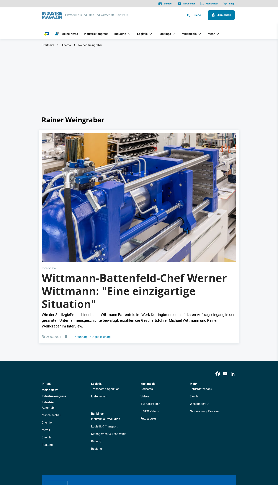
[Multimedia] (188, 34)
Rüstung (47, 380)
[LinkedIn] (232, 309)
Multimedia (148, 319)
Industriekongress (54, 331)
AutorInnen (95, 430)
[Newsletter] (186, 3)
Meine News (50, 325)
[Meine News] (66, 34)
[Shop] (229, 3)
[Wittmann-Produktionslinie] (139, 165)
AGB (67, 463)
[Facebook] (217, 309)
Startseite (48, 45)
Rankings (97, 349)
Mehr (193, 319)
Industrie (48, 337)
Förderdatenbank (201, 324)
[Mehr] (210, 34)
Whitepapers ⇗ (199, 339)
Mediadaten (151, 430)
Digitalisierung (100, 272)
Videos (144, 331)
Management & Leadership (108, 369)
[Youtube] (225, 309)
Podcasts (146, 324)
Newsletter (112, 430)
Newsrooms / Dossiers (205, 346)
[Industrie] (119, 34)
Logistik (96, 319)
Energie (46, 372)
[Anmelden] (221, 15)
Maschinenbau (51, 350)
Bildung (96, 376)
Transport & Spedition (105, 324)
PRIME (46, 319)
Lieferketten (99, 331)
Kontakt (96, 463)
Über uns (79, 430)
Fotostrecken (148, 354)
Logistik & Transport (104, 361)
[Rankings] (163, 34)
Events (194, 331)
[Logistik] (141, 34)
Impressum (80, 463)
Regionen (97, 384)
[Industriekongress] (96, 34)
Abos (125, 430)
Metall (46, 365)
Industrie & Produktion (105, 354)
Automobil (48, 343)
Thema (66, 45)
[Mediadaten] (209, 3)
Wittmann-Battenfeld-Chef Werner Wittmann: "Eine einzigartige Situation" (134, 226)
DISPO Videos (149, 346)
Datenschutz (53, 463)
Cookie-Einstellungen (117, 463)
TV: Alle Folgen (150, 339)
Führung (81, 272)
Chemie (47, 358)
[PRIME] (47, 34)
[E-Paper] (165, 3)
